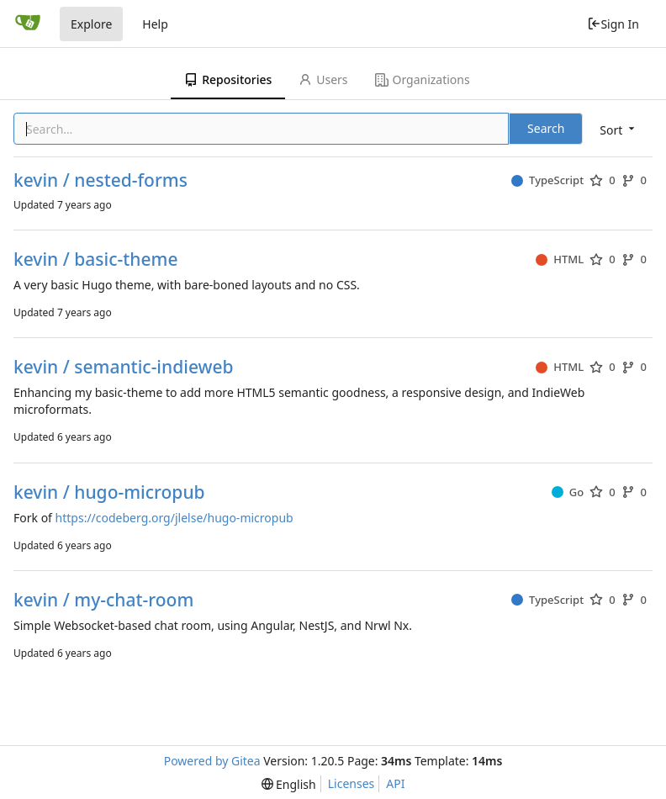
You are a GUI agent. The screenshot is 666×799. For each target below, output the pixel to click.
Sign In (613, 24)
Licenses (351, 783)
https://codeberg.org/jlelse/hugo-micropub (174, 518)
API (395, 783)
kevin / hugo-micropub (109, 492)
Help (155, 24)
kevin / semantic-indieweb (123, 367)
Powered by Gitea (212, 761)
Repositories (228, 79)
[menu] (618, 130)
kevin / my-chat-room (103, 600)
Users (323, 79)
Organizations (422, 79)
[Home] (27, 23)
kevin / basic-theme (95, 259)
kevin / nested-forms (100, 180)
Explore (91, 24)
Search (545, 128)
